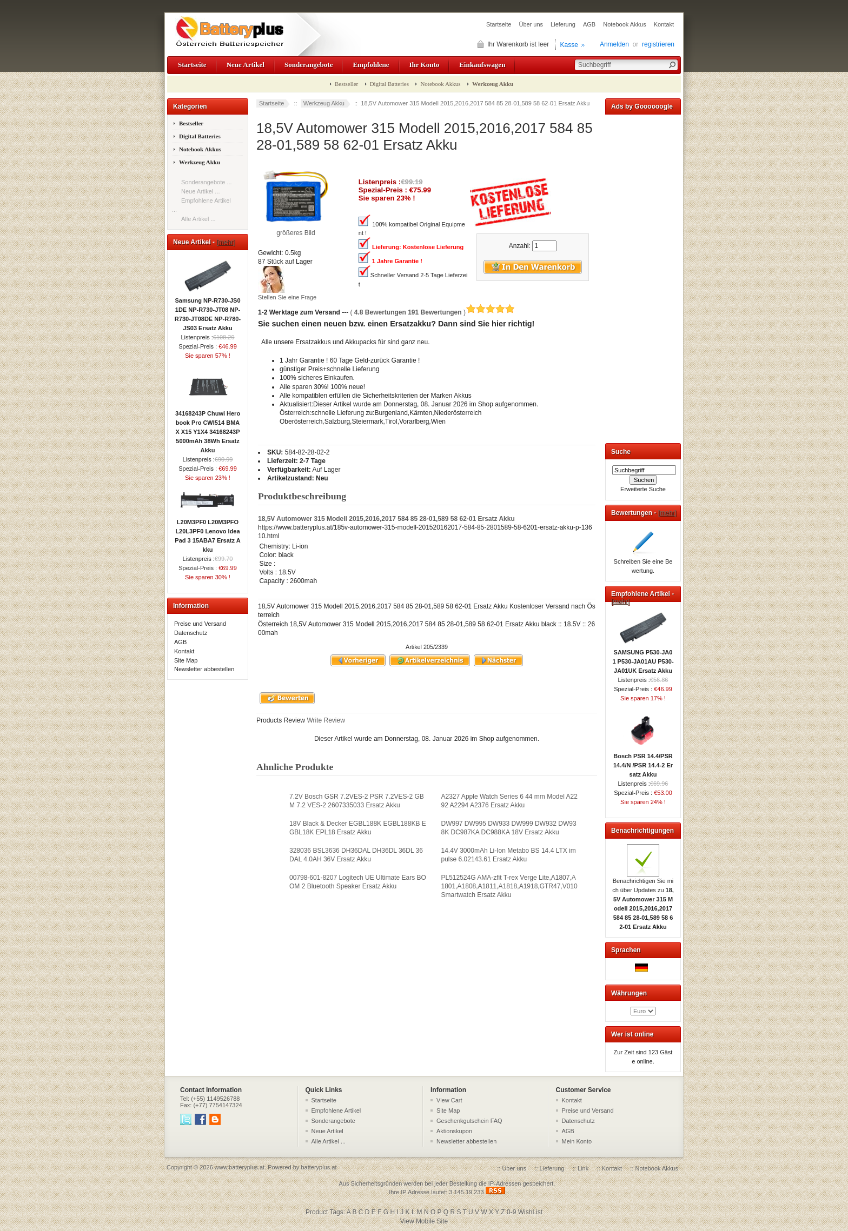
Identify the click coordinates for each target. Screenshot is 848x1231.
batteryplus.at (318, 1167)
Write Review (325, 720)
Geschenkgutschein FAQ (469, 1121)
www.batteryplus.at (239, 1167)
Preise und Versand (200, 623)
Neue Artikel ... (200, 191)
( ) (432, 312)
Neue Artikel (245, 65)
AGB (589, 24)
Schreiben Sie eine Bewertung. (643, 563)
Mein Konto (577, 1141)
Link (583, 1168)
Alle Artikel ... (198, 219)
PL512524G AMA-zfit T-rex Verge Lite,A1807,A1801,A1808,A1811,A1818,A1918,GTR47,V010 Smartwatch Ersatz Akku (509, 886)
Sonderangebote (308, 65)
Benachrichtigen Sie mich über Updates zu (643, 900)
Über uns (531, 24)
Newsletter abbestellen (204, 669)
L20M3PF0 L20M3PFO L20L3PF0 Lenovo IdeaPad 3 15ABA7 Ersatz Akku (207, 532)
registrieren (658, 44)
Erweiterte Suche (643, 489)
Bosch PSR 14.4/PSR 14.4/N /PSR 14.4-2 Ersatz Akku (643, 762)
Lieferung (563, 24)
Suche (621, 452)
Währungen (629, 993)
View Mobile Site (424, 1221)
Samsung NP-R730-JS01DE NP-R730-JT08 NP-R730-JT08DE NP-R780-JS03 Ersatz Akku (208, 311)
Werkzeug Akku (324, 103)
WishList (530, 1212)
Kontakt (664, 24)
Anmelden (614, 44)
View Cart (449, 1100)
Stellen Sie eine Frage (287, 297)
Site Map (185, 660)
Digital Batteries (389, 84)
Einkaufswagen (482, 65)
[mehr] (225, 242)
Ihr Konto (424, 65)
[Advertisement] (643, 277)
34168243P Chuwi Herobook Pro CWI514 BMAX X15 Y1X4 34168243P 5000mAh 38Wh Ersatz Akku (207, 428)
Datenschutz (190, 633)
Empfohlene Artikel (336, 1110)
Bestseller (346, 84)
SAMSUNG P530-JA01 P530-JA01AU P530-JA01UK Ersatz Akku (642, 658)
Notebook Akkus (624, 24)
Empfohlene (371, 65)
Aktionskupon (454, 1131)
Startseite (498, 24)
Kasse (569, 45)
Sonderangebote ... (206, 182)
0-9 (511, 1212)
